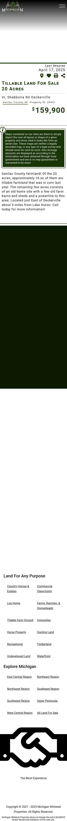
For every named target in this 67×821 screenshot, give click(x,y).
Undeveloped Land (18, 656)
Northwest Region (18, 689)
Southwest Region (18, 701)
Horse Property (16, 632)
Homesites (44, 620)
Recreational (15, 644)
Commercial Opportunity (44, 589)
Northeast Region (48, 677)
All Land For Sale (47, 713)
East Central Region (19, 677)
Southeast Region (48, 689)
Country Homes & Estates (18, 589)
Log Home (13, 603)
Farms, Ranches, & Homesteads (48, 606)
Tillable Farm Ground (20, 620)
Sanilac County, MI (15, 102)
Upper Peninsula (47, 701)
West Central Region (20, 713)
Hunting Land (45, 632)
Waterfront (44, 656)
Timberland (44, 644)
